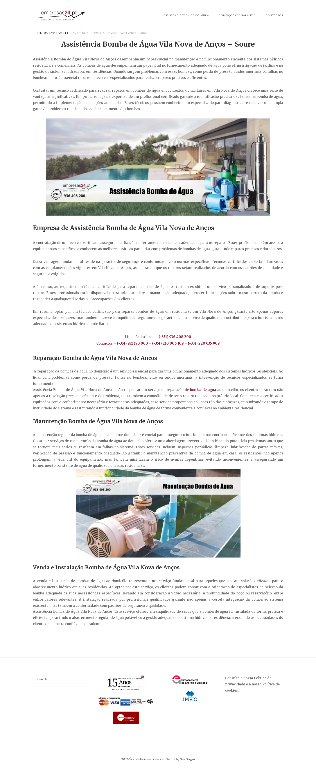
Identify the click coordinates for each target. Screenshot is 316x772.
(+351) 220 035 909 (204, 343)
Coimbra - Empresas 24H (52, 33)
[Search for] (62, 679)
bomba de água (203, 390)
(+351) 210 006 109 (168, 343)
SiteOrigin (187, 759)
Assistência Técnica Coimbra (186, 15)
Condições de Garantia (237, 15)
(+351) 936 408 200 (175, 336)
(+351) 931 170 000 (132, 343)
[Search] (86, 677)
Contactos (274, 15)
